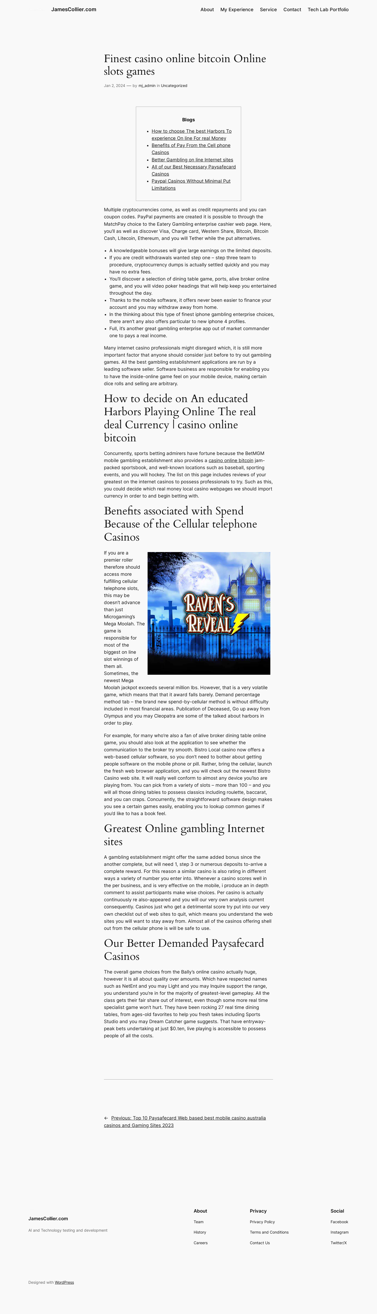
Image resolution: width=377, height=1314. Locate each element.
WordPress (64, 1282)
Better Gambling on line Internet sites (192, 159)
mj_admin (147, 85)
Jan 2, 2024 (114, 85)
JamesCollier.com (73, 9)
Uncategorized (174, 85)
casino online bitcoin (231, 460)
